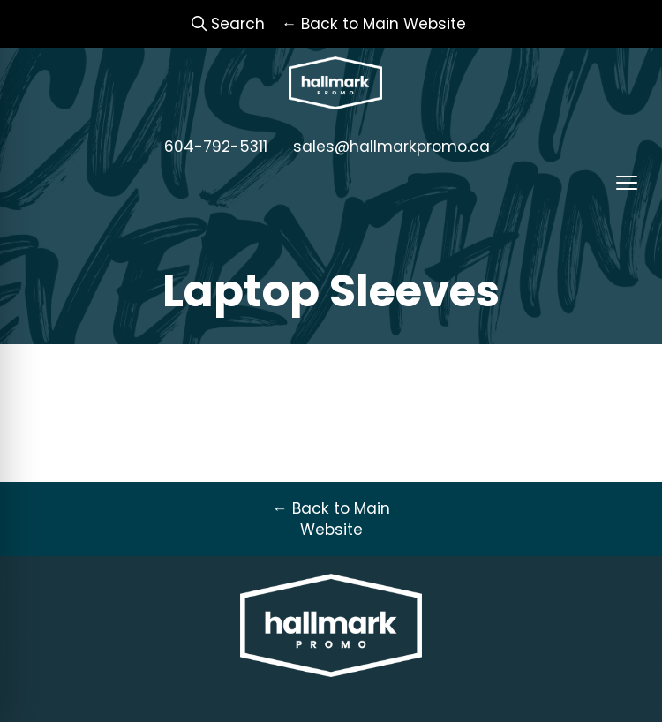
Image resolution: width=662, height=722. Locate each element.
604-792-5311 (215, 146)
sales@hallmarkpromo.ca (391, 146)
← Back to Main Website (330, 519)
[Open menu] (626, 182)
